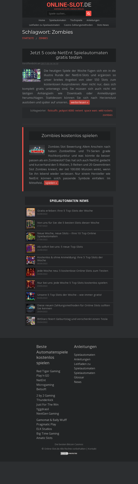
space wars (90, 110)
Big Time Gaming (47, 433)
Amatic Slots (44, 438)
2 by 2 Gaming (45, 395)
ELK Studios (44, 429)
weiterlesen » (79, 102)
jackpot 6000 (66, 110)
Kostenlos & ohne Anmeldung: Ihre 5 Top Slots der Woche (70, 259)
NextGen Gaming (47, 413)
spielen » (51, 183)
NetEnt (41, 380)
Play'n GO (42, 375)
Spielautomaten (57, 20)
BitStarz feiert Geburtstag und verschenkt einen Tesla (72, 318)
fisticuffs (53, 110)
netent (79, 110)
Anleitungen (93, 20)
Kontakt (92, 448)
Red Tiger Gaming (48, 371)
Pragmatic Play (46, 424)
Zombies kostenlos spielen (70, 135)
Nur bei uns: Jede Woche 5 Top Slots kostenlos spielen (72, 282)
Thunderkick (44, 400)
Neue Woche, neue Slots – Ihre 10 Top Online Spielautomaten (66, 235)
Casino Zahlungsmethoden (78, 24)
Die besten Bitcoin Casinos (69, 444)
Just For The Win (47, 404)
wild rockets (106, 110)
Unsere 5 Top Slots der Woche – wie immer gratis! (69, 294)
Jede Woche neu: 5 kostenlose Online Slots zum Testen (72, 270)
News (77, 382)
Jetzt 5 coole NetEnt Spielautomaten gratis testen (69, 55)
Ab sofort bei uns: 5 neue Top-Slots (60, 246)
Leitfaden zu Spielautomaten (44, 24)
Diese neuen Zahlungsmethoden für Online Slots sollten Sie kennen (73, 307)
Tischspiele (76, 20)
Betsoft (41, 389)
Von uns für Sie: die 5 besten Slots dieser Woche (68, 222)
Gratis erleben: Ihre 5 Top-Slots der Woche (65, 210)
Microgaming (45, 385)
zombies (108, 115)
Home (42, 20)
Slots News (103, 24)
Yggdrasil (42, 409)
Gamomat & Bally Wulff (51, 420)
